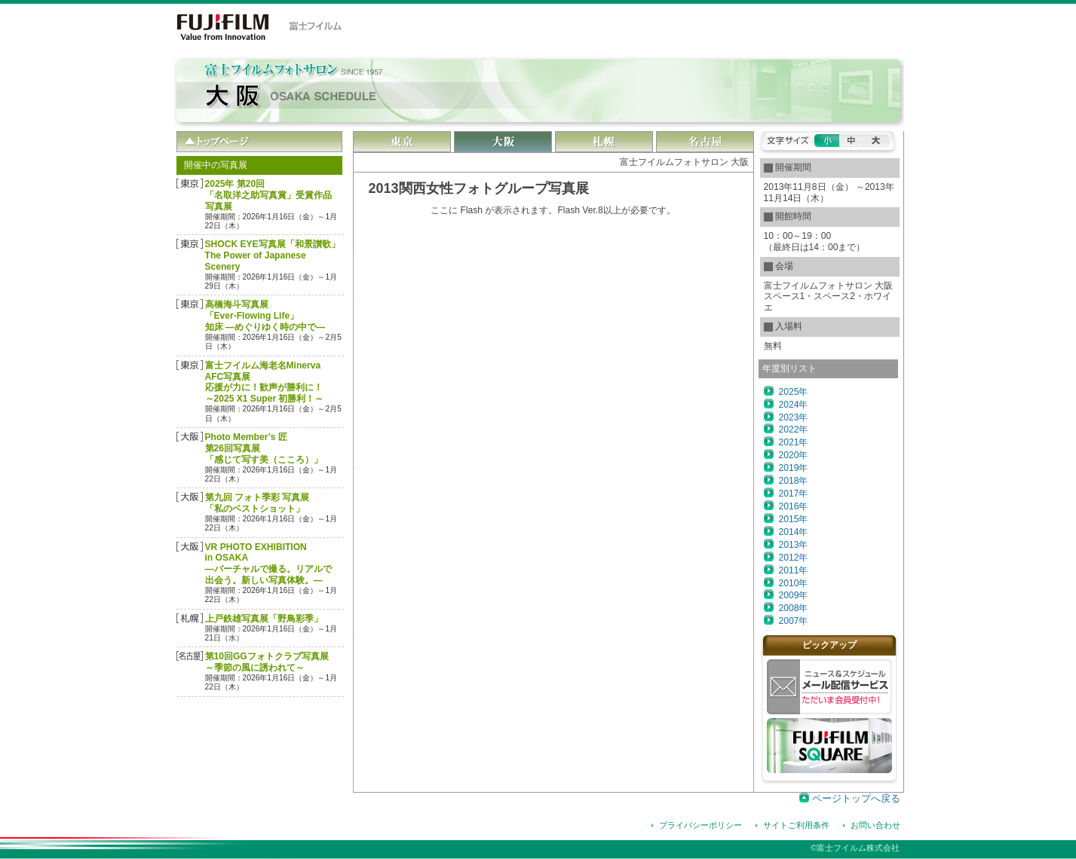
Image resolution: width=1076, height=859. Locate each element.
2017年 (793, 493)
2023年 (793, 417)
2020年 (793, 455)
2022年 (793, 429)
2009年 (793, 595)
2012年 (793, 557)
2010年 (793, 583)
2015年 (793, 519)
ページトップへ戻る (856, 798)
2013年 (793, 545)
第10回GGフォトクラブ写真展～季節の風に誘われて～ (267, 662)
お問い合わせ (875, 825)
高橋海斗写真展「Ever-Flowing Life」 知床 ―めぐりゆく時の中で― (265, 315)
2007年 (793, 621)
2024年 (793, 404)
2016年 (793, 506)
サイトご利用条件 (796, 825)
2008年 (793, 608)
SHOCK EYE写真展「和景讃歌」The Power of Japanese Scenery (272, 255)
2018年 (793, 480)
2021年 (793, 442)
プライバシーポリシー (700, 825)
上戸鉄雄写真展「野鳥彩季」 (264, 618)
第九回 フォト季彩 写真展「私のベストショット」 (257, 503)
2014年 (793, 532)
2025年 (793, 392)
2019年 (793, 468)
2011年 (793, 570)
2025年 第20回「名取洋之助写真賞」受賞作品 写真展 (268, 195)
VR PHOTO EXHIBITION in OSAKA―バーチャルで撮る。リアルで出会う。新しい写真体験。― (268, 564)
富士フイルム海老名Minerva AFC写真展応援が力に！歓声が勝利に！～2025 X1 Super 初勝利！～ (264, 382)
